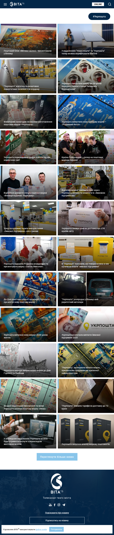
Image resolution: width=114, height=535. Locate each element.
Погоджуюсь (56, 529)
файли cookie (41, 529)
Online (98, 4)
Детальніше (28, 41)
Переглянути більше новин (57, 456)
